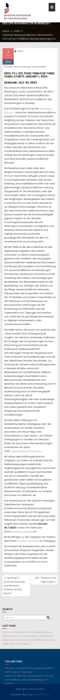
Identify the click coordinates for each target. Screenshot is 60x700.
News (16, 67)
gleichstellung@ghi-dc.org (26, 451)
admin (19, 51)
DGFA (10, 67)
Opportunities (39, 67)
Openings (25, 67)
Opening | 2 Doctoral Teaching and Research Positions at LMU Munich (14, 585)
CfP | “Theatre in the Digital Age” (45, 579)
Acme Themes (41, 694)
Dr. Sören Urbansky (28, 541)
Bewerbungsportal (21, 531)
